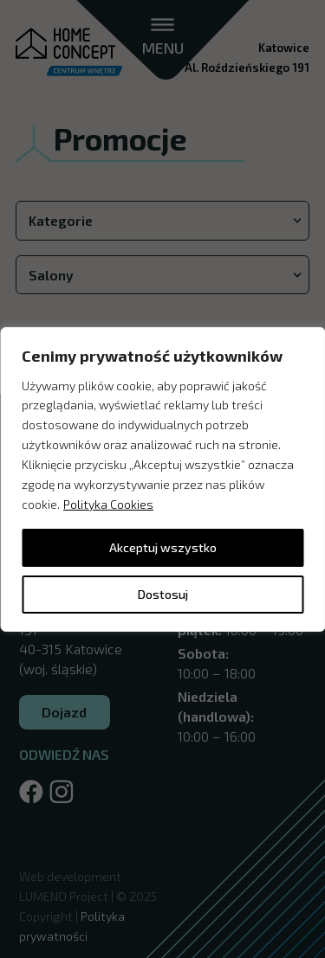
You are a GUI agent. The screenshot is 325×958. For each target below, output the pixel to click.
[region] (162, 478)
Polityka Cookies (108, 504)
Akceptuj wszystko (163, 547)
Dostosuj (163, 594)
